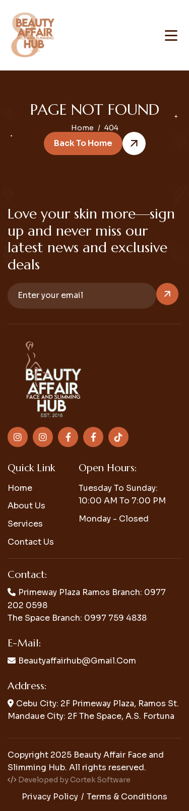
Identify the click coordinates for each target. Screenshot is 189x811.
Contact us (31, 542)
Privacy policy (50, 796)
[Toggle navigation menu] (171, 35)
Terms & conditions (127, 796)
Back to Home (83, 143)
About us (26, 505)
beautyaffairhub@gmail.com (77, 660)
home (82, 127)
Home (20, 488)
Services (25, 524)
